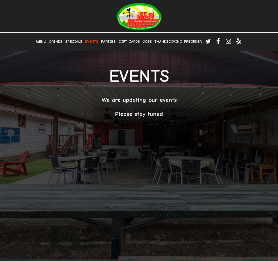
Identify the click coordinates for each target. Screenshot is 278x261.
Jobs (147, 42)
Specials (73, 42)
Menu (41, 42)
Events (91, 42)
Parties (108, 42)
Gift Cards (129, 42)
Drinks (55, 42)
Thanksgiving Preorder (178, 42)
